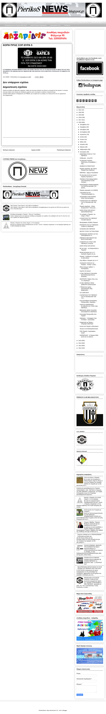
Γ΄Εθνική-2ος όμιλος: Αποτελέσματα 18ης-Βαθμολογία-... (86, 288)
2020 (80, 112)
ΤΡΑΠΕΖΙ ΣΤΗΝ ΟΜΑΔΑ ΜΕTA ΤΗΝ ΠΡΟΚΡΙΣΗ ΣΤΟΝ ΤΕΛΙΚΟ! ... (88, 180)
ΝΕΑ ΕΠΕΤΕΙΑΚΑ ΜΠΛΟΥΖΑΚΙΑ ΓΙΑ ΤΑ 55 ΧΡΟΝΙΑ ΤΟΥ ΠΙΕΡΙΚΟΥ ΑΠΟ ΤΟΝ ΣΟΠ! (90, 567)
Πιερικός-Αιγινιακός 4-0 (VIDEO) (89, 190)
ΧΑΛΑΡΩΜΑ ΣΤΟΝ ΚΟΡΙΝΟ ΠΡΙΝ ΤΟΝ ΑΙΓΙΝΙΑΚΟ (88, 197)
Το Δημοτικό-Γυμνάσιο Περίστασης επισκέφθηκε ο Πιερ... (88, 162)
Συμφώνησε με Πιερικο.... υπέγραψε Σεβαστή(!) (87, 323)
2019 (80, 115)
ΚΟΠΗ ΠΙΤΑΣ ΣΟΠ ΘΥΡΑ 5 (87, 246)
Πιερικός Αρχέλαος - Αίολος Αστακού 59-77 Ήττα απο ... (88, 207)
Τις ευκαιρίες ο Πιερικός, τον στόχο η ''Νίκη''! (87, 215)
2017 (80, 120)
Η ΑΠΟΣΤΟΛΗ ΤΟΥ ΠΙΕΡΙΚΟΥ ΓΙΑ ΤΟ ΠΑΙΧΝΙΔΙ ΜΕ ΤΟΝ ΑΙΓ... (88, 202)
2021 (80, 110)
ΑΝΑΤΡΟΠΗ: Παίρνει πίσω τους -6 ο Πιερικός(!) (89, 279)
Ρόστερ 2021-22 (51, 22)
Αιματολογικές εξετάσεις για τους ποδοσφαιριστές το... (89, 234)
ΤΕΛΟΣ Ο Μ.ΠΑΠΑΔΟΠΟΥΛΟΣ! (89, 329)
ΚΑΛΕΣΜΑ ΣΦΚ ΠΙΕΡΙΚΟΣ (87, 229)
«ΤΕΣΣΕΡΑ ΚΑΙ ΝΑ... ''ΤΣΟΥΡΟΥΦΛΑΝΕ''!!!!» (87, 193)
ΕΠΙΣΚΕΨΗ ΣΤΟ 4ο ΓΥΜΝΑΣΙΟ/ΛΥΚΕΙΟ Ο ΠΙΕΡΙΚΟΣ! (89, 225)
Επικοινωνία (30, 22)
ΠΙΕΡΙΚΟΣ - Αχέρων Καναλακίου (89, 172)
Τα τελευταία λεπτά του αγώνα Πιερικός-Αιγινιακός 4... (88, 175)
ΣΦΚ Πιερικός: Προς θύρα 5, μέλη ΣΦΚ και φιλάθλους (24, 205)
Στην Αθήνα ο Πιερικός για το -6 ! (89, 260)
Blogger (65, 710)
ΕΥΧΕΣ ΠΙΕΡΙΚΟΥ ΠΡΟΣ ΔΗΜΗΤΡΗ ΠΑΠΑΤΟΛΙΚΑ (88, 283)
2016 (80, 122)
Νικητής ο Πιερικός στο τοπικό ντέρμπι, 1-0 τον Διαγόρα (24, 223)
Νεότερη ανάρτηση (9, 150)
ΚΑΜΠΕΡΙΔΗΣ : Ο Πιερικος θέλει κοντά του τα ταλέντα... (89, 336)
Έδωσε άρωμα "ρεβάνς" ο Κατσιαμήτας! (87, 267)
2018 (80, 117)
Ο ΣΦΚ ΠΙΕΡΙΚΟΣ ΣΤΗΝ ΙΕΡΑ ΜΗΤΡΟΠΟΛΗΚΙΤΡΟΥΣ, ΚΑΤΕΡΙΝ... (88, 275)
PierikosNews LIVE (55, 25)
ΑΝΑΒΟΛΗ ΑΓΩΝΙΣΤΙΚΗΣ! (87, 166)
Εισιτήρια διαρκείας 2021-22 (67, 22)
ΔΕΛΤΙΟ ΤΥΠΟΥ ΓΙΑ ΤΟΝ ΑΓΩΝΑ (89, 231)
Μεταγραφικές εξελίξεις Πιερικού (89, 222)
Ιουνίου (82, 139)
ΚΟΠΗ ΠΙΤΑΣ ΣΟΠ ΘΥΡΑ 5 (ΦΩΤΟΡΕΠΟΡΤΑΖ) (87, 211)
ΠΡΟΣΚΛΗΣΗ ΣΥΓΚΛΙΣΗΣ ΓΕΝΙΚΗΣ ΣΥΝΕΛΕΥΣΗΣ (91, 578)
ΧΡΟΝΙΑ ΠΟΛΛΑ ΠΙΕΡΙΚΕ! (91, 557)
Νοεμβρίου (83, 127)
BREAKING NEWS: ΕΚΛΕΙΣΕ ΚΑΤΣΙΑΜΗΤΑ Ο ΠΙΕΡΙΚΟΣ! (88, 310)
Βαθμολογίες (40, 22)
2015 (80, 340)
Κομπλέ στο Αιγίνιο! (85, 271)
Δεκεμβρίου (83, 124)
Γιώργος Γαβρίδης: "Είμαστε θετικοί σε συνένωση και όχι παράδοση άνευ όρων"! (92, 523)
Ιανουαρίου (83, 152)
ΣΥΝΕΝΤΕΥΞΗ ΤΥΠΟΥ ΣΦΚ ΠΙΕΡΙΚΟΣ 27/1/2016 (88, 242)
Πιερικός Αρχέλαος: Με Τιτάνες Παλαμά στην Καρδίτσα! (88, 169)
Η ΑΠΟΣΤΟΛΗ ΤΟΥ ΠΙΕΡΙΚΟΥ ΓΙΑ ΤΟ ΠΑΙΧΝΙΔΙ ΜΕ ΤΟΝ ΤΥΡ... (88, 296)
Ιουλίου (82, 137)
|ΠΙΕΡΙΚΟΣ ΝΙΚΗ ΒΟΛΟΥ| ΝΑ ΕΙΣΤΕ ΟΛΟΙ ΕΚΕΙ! (88, 238)
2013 (80, 345)
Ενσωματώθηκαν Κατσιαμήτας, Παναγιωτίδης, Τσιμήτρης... (88, 301)
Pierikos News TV (83, 22)
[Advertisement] (37, 141)
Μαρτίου (82, 147)
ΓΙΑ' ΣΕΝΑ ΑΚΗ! (84, 292)
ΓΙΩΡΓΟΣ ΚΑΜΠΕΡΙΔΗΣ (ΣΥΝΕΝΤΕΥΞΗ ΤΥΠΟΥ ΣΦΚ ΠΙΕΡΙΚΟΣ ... (89, 306)
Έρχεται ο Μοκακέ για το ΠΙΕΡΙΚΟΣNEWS (89, 534)
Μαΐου (82, 142)
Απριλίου (82, 144)
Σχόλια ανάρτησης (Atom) (40, 154)
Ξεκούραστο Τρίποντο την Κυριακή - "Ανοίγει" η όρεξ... (88, 263)
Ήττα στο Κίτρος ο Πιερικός (91, 477)
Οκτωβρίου (83, 129)
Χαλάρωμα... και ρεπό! (86, 158)
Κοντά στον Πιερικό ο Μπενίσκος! (89, 326)
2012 (80, 348)
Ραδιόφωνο (67, 25)
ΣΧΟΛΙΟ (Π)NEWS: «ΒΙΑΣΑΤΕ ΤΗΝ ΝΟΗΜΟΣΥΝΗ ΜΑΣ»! (92, 546)
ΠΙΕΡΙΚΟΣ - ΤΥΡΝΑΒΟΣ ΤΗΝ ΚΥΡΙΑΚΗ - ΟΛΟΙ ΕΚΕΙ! (88, 319)
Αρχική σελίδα (8, 22)
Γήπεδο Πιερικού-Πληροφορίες (38, 25)
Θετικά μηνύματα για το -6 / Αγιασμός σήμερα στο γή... (88, 253)
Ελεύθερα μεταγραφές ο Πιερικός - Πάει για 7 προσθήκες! (25, 214)
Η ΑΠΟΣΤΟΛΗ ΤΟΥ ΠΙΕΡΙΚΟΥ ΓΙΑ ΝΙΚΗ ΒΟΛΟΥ (88, 219)
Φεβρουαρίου (84, 149)
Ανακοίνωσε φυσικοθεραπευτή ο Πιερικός (88, 488)
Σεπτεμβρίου (84, 132)
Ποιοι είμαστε (19, 22)
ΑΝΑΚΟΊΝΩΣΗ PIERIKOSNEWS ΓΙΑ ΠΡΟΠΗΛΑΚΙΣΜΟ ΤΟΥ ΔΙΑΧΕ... (89, 186)
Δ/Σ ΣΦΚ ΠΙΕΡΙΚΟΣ (96, 22)
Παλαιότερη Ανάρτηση (64, 150)
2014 (80, 343)
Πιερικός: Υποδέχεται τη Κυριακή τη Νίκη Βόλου (89, 257)
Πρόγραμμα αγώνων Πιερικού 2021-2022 (16, 25)
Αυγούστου (83, 134)
